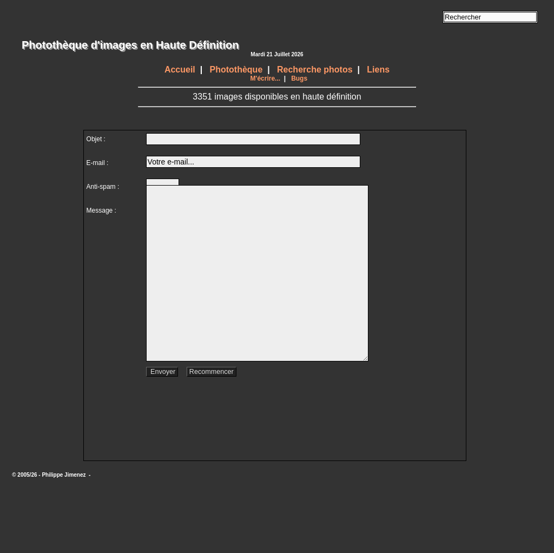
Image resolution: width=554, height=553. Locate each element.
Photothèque (236, 69)
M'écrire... (265, 78)
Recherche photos (315, 69)
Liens (378, 69)
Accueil (179, 69)
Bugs (299, 78)
